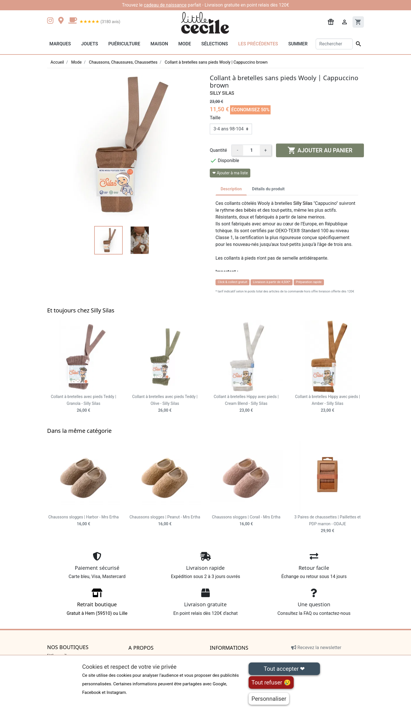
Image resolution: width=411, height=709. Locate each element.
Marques (60, 44)
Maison (159, 44)
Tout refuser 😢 (271, 682)
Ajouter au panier (319, 150)
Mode (184, 44)
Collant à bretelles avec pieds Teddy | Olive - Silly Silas (165, 403)
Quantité (218, 150)
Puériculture (124, 44)
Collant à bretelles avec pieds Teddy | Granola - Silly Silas (83, 403)
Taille (215, 117)
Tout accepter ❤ (284, 668)
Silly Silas (222, 93)
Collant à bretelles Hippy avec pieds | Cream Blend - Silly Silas (246, 403)
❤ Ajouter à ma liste (230, 173)
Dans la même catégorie (79, 431)
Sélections (214, 44)
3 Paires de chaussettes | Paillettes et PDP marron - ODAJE (327, 524)
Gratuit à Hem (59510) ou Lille (97, 604)
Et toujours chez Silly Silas (80, 310)
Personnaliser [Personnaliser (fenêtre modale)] (268, 698)
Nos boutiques (67, 647)
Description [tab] (231, 189)
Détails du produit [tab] (268, 189)
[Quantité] (251, 150)
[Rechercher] (334, 44)
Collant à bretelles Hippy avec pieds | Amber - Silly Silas (327, 403)
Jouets (89, 44)
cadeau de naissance (165, 5)
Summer (297, 44)
